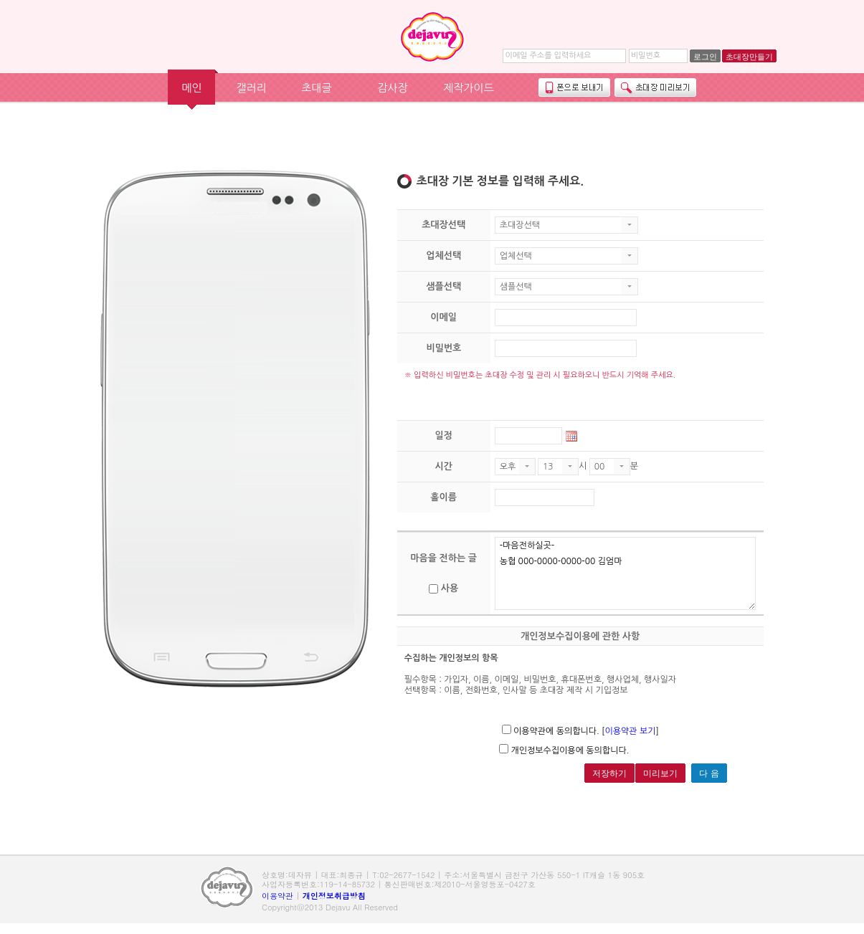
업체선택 (516, 256)
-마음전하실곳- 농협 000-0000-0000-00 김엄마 (625, 573)
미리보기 (660, 773)
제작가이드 (468, 87)
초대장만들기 (749, 56)
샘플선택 (516, 286)
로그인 (705, 56)
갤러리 (251, 87)
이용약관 (277, 895)
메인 (191, 87)
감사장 (392, 87)
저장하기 (609, 773)
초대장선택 (520, 225)
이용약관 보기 (629, 731)
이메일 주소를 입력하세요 (548, 55)
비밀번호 (645, 55)
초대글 (316, 87)
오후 (508, 466)
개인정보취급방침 (334, 895)
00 (599, 466)
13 (548, 466)
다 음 (708, 773)
